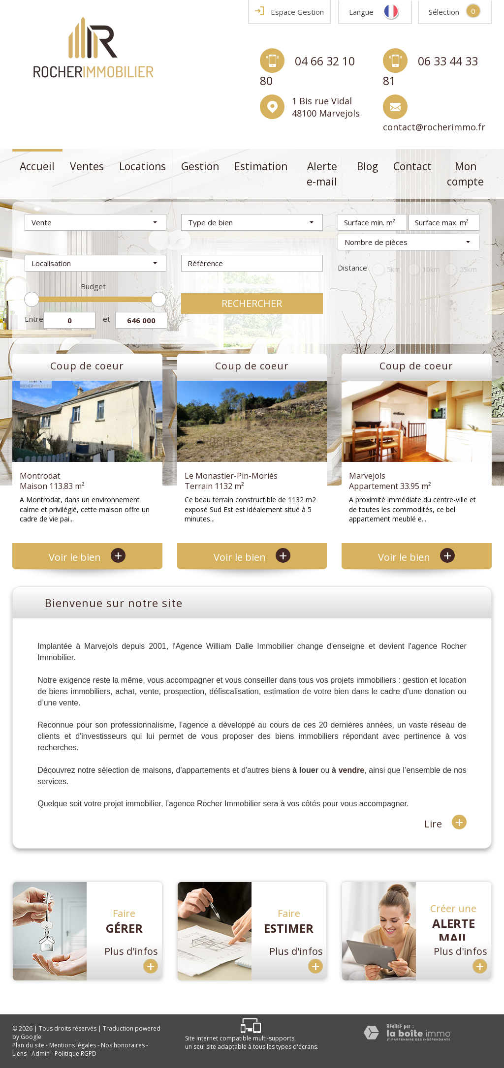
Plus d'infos (131, 960)
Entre (34, 319)
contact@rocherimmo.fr (434, 127)
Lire (445, 823)
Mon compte (465, 174)
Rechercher (251, 303)
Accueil (37, 166)
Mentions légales (72, 1045)
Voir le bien (87, 557)
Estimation (260, 166)
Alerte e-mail (322, 174)
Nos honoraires (123, 1045)
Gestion (200, 166)
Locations (142, 166)
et (106, 319)
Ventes (87, 166)
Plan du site (28, 1045)
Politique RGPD (75, 1053)
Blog (367, 166)
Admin (41, 1053)
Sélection (444, 12)
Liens (19, 1053)
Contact (412, 166)
